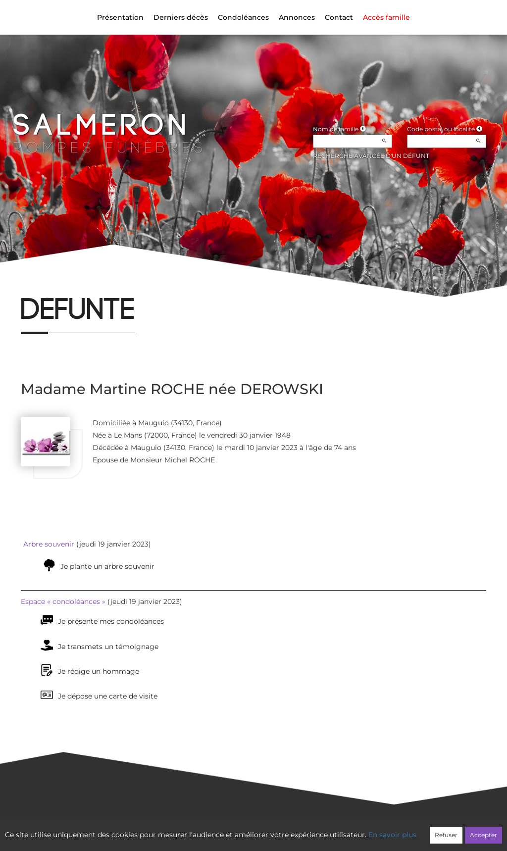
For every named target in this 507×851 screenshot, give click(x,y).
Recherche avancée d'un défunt (371, 155)
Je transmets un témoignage (108, 646)
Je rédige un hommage (98, 671)
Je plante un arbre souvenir (107, 566)
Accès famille (386, 17)
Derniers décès (180, 17)
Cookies (293, 829)
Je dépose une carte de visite (107, 696)
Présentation (120, 17)
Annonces (297, 17)
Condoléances (243, 17)
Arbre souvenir (48, 544)
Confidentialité (248, 829)
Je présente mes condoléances (111, 621)
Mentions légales (343, 829)
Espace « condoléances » (63, 601)
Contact (339, 17)
